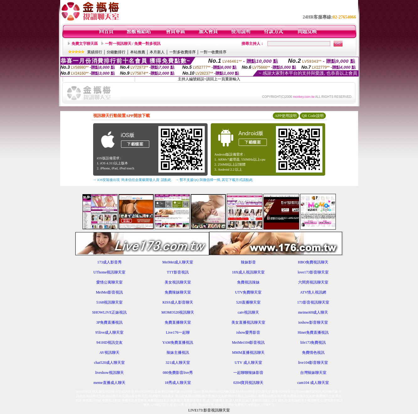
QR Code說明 (313, 116)
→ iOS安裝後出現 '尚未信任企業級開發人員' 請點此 (132, 180)
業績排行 (94, 52)
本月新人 (157, 52)
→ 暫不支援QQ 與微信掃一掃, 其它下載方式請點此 (214, 180)
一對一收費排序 (213, 52)
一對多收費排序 (182, 52)
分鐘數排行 (116, 52)
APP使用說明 (286, 116)
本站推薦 (137, 52)
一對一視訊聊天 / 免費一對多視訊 (133, 43)
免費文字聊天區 (84, 43)
